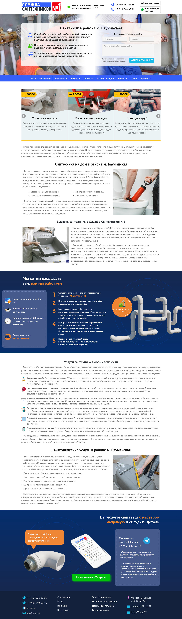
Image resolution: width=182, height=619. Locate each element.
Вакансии (62, 605)
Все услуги (62, 610)
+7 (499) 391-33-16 (125, 4)
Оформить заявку (150, 3)
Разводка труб (105, 78)
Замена (75, 78)
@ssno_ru (31, 608)
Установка (60, 78)
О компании (63, 597)
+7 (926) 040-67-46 (125, 9)
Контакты (146, 78)
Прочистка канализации (104, 601)
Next (157, 115)
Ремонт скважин (100, 610)
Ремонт (88, 78)
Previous (22, 115)
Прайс (134, 78)
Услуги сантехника (41, 78)
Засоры (122, 78)
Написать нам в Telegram (91, 577)
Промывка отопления (103, 605)
